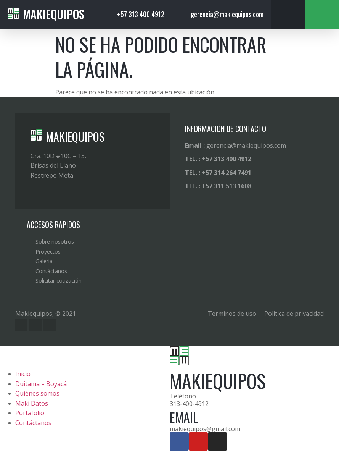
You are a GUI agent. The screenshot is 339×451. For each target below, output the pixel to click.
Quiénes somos (37, 393)
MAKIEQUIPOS (75, 136)
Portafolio (29, 413)
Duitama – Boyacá (41, 384)
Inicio (23, 374)
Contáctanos (33, 423)
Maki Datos (31, 403)
